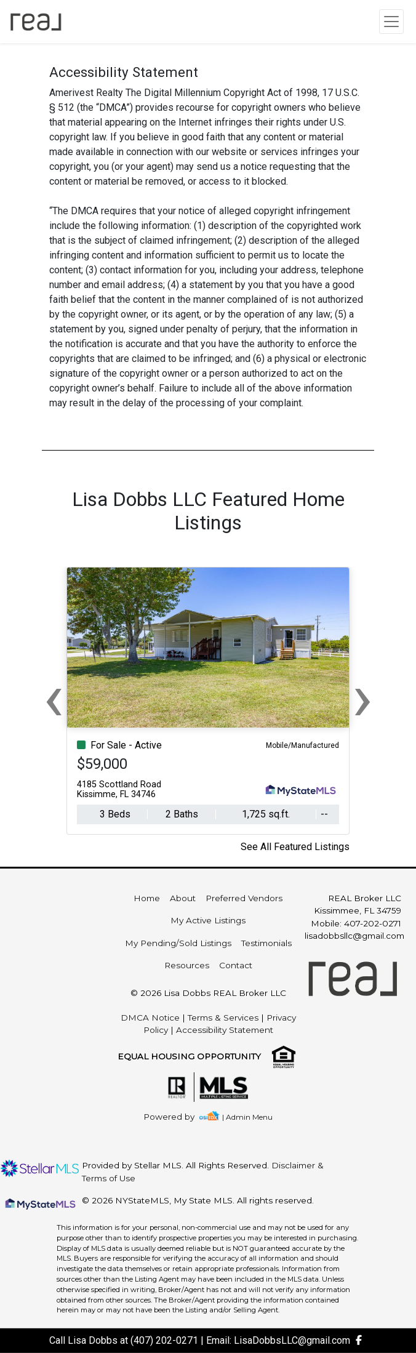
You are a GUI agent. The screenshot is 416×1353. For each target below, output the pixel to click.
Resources (186, 965)
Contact (235, 965)
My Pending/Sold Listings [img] (178, 943)
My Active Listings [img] (208, 920)
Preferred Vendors (244, 898)
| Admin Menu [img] (247, 1117)
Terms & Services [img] (223, 1017)
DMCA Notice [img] (150, 1017)
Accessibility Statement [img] (224, 1030)
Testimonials (266, 943)
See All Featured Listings (295, 847)
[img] (176, 1117)
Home (147, 898)
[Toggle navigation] (391, 21)
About (183, 898)
